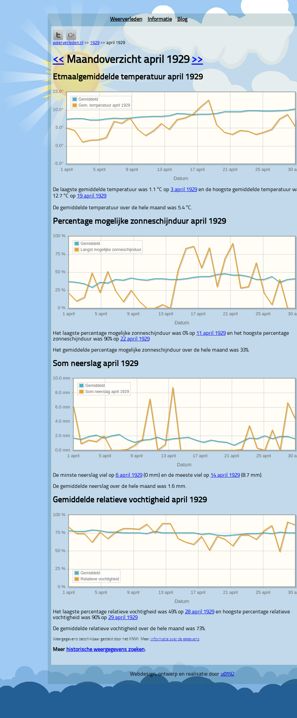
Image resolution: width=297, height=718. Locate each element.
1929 (95, 43)
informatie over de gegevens (174, 639)
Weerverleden (126, 19)
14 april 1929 (225, 475)
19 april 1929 (91, 196)
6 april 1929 (129, 475)
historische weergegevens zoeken (105, 649)
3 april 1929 (184, 189)
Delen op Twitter (58, 35)
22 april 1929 (135, 339)
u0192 (227, 674)
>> (197, 60)
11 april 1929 (211, 333)
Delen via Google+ (71, 35)
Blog (182, 19)
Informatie (160, 19)
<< (58, 60)
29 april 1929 (123, 617)
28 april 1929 (199, 612)
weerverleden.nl (68, 43)
